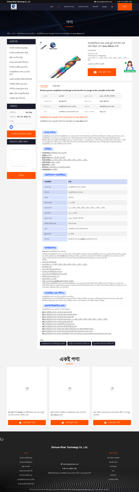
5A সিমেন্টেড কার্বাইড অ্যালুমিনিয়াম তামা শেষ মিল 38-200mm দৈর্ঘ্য (68, 413)
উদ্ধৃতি (125, 6)
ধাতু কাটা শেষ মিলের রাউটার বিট (103, 343)
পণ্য (58, 7)
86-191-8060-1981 (124, 2)
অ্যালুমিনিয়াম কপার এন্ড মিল (25, 33)
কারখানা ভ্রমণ (113, 462)
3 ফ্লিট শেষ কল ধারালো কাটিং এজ (79, 343)
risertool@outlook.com (103, 2)
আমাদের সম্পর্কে (69, 7)
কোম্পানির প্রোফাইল (113, 458)
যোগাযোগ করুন (83, 7)
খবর (113, 471)
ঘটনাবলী (95, 7)
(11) (19, 62)
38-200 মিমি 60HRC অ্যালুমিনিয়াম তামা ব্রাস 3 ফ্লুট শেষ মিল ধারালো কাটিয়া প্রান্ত (26, 413)
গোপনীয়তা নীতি (113, 479)
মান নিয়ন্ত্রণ (113, 466)
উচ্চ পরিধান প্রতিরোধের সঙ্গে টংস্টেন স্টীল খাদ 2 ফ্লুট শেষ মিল (111, 413)
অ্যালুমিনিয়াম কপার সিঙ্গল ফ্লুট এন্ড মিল (53, 343)
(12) (18, 48)
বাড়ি (51, 7)
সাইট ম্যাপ (113, 475)
